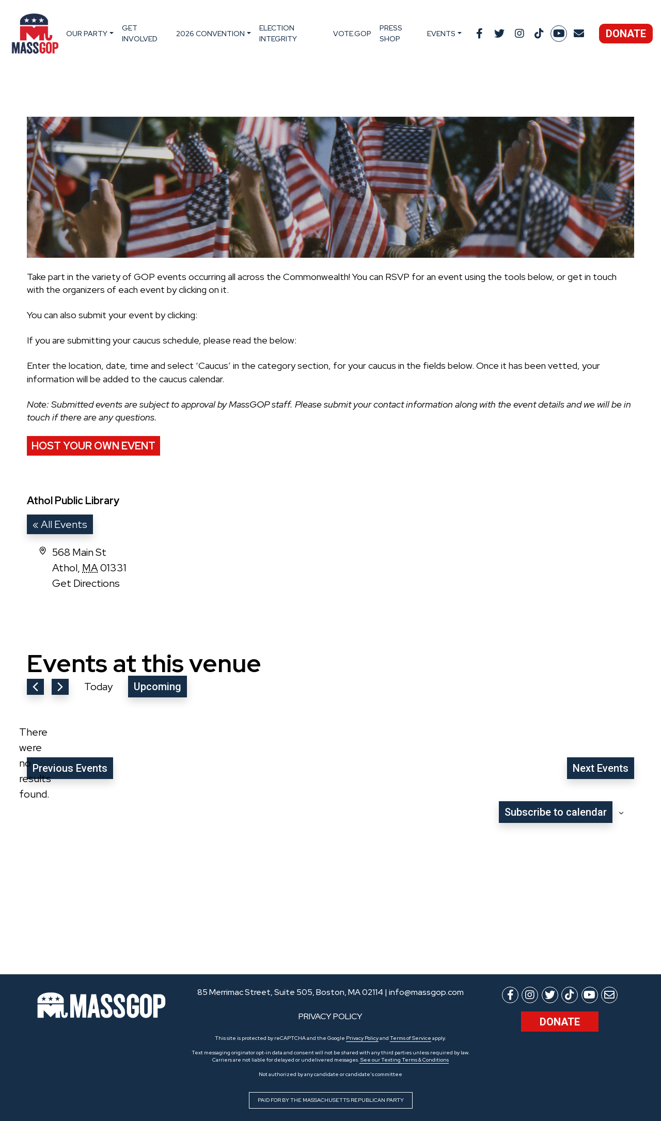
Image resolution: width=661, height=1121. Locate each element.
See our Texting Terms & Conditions (404, 1059)
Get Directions (86, 583)
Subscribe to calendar (556, 812)
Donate (626, 33)
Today (98, 686)
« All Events (60, 524)
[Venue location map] (481, 583)
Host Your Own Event (93, 446)
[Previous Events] (35, 687)
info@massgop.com (426, 992)
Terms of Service (410, 1038)
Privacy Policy (362, 1038)
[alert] (35, 763)
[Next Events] (60, 687)
